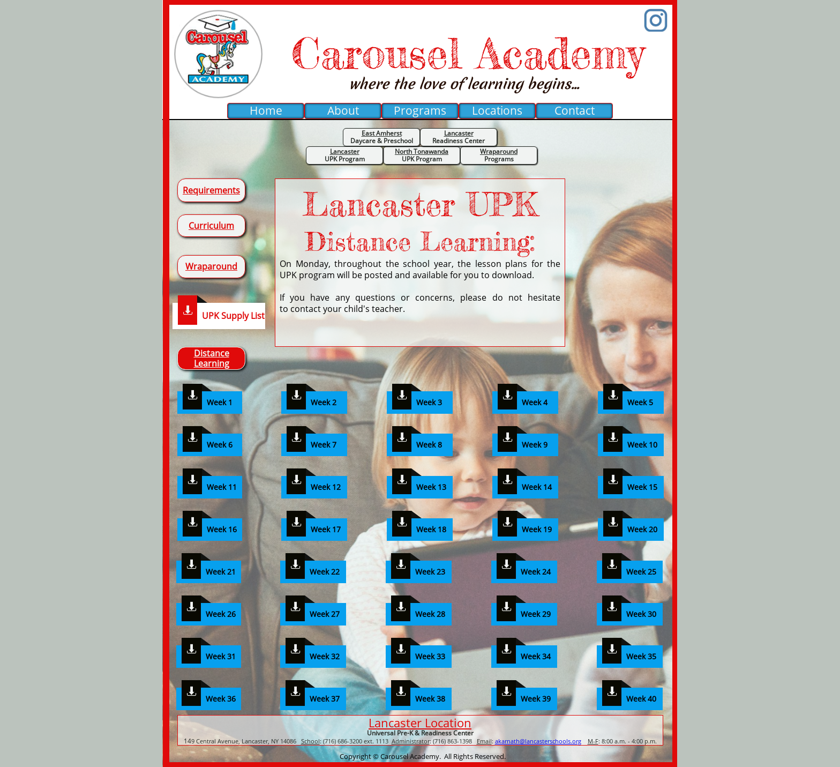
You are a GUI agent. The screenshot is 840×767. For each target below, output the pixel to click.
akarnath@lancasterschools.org (538, 741)
